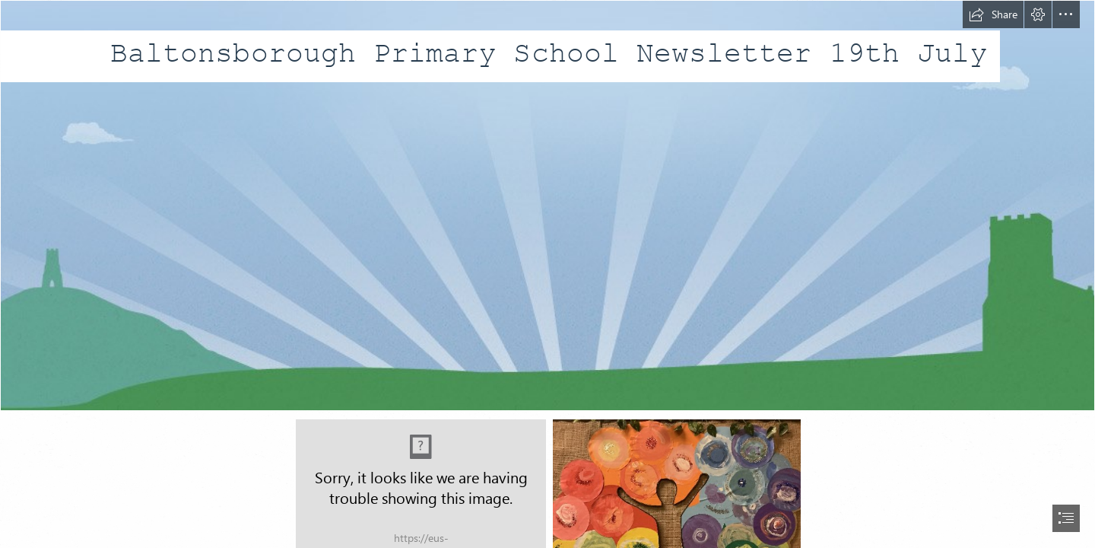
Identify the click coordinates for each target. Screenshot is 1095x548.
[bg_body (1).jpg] (547, 205)
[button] (993, 14)
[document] (547, 274)
